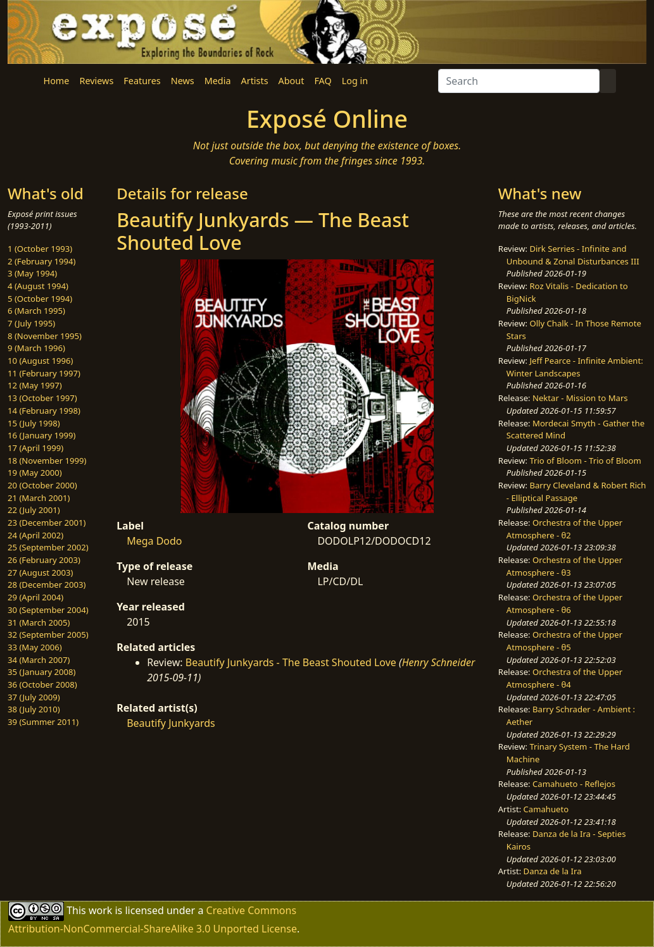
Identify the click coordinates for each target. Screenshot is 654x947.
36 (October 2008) (42, 684)
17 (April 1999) (35, 448)
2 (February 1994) (41, 261)
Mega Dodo (154, 541)
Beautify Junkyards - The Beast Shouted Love (291, 662)
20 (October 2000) (42, 485)
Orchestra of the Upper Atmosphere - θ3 (564, 566)
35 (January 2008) (41, 672)
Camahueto (546, 809)
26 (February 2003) (44, 560)
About (292, 81)
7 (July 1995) (31, 323)
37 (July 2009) (34, 697)
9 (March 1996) (36, 348)
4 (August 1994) (38, 286)
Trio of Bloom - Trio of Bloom (585, 460)
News (182, 81)
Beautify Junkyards (171, 723)
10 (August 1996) (40, 360)
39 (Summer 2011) (43, 721)
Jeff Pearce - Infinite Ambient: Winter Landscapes (574, 367)
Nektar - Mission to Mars (580, 398)
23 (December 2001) (46, 522)
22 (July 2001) (34, 510)
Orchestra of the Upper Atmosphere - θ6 (564, 603)
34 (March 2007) (39, 659)
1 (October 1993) (40, 248)
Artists (254, 81)
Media (217, 81)
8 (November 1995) (45, 336)
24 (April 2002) (35, 535)
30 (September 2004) (48, 610)
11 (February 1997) (44, 373)
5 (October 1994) (40, 298)
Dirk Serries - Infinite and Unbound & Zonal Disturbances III (572, 255)
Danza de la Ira (553, 871)
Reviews (96, 81)
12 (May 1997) (35, 385)
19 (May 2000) (35, 472)
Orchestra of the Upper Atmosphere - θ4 (564, 678)
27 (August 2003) (40, 572)
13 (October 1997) (42, 398)
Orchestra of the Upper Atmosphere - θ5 (564, 641)
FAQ (322, 81)
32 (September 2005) (48, 634)
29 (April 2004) (35, 597)
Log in (355, 81)
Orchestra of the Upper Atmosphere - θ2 (564, 529)
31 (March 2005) (39, 622)
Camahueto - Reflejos (573, 783)
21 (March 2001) (39, 498)
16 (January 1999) (41, 435)
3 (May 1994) (32, 273)
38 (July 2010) (34, 709)
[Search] (519, 81)
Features (141, 81)
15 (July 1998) (34, 423)
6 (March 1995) (36, 310)
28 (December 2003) (46, 584)
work (100, 910)
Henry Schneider (438, 662)
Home (57, 81)
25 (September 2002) (48, 547)
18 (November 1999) (47, 460)
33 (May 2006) (35, 647)
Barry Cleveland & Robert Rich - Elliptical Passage (576, 492)
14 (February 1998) (44, 410)
